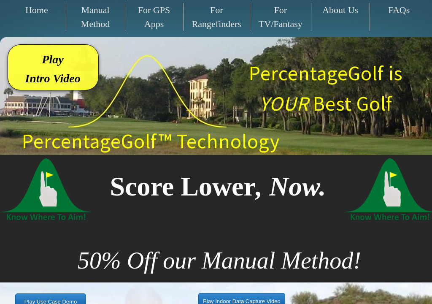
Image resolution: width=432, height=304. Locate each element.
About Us (340, 10)
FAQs (399, 10)
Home (36, 10)
